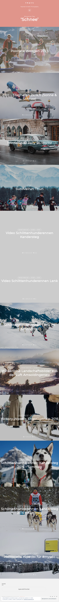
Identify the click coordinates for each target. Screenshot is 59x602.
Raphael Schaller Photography (29, 6)
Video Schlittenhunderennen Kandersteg (29, 235)
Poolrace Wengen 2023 (29, 51)
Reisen (23, 91)
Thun (29, 185)
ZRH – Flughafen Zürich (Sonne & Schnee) (29, 97)
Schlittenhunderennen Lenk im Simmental (29, 327)
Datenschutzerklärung (29, 599)
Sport (38, 47)
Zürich (36, 91)
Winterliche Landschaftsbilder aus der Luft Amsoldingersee (29, 373)
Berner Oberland (24, 47)
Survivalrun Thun (29, 189)
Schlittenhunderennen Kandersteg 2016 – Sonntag (29, 465)
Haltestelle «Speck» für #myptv (29, 557)
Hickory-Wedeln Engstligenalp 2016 (29, 419)
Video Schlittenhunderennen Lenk (29, 281)
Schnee (33, 47)
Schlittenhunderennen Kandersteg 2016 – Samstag (29, 511)
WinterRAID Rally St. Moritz (29, 143)
